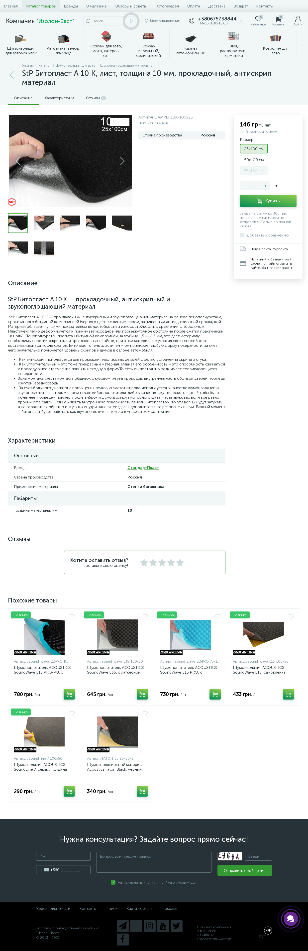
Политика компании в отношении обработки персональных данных (214, 932)
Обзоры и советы (131, 6)
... (302, 44)
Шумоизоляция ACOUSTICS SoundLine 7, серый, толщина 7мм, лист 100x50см (40, 769)
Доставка (216, 6)
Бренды (71, 6)
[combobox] (48, 869)
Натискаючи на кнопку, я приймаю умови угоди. (157, 882)
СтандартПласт (143, 467)
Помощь (169, 908)
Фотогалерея (167, 6)
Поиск (111, 908)
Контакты (264, 6)
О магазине (96, 6)
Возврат (240, 6)
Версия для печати (53, 908)
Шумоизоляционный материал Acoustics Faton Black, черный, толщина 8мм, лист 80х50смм (115, 769)
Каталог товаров (41, 6)
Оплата (193, 6)
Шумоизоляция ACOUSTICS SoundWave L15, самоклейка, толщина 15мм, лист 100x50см (261, 672)
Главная (11, 6)
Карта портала (139, 908)
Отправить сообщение (245, 870)
